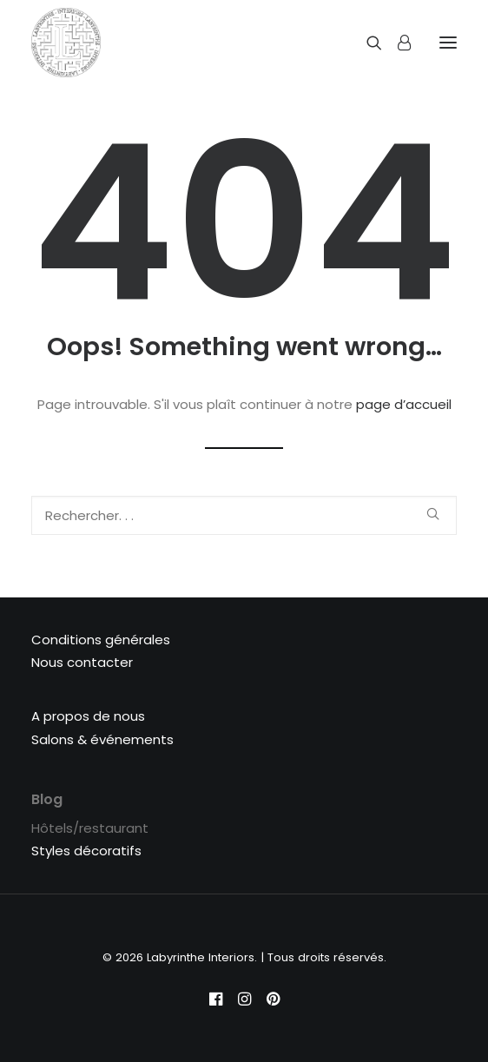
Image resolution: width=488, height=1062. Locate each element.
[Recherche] (366, 42)
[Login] (396, 42)
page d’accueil (404, 404)
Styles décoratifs (86, 850)
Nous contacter (82, 662)
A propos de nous (88, 716)
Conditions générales (100, 639)
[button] (432, 513)
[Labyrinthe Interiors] (66, 42)
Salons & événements (102, 739)
